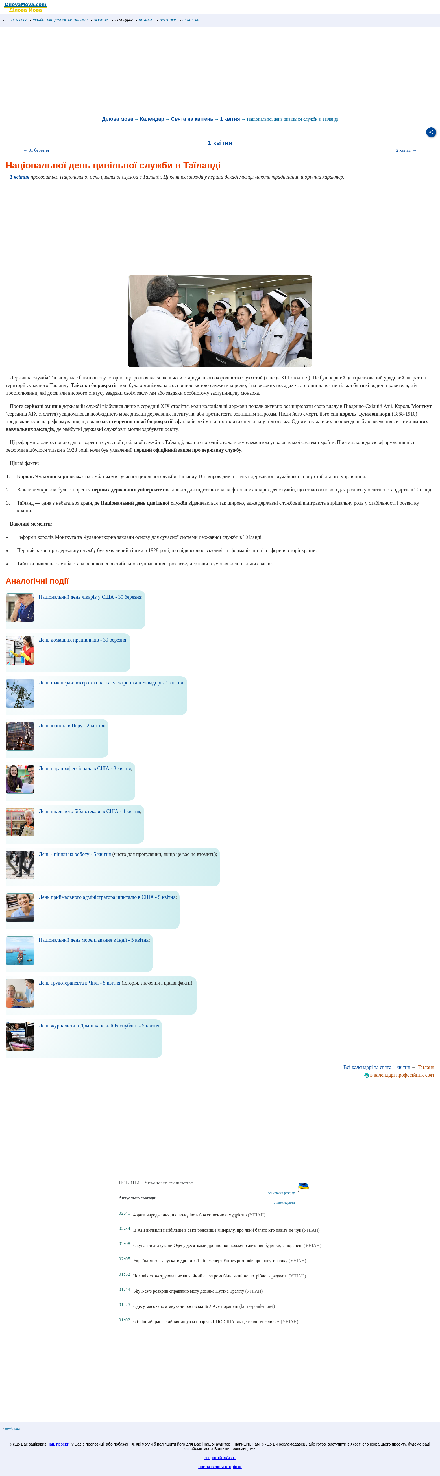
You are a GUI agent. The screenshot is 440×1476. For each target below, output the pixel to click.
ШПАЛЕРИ (189, 20)
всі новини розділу (281, 1193)
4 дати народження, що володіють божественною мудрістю (190, 1215)
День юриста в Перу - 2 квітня (71, 725)
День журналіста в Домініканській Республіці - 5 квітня (99, 1026)
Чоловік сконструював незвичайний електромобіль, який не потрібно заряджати (210, 1275)
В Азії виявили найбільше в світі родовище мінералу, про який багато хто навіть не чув (217, 1230)
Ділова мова (117, 119)
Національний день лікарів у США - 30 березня (90, 597)
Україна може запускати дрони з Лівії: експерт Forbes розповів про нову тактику (210, 1260)
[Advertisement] (169, 71)
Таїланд (426, 1067)
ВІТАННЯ (145, 20)
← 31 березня (36, 150)
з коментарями (284, 1203)
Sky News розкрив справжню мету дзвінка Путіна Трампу (188, 1291)
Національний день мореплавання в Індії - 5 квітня (94, 940)
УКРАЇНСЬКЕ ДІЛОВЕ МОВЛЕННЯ (58, 20)
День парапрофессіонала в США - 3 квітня (85, 768)
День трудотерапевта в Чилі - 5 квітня (79, 983)
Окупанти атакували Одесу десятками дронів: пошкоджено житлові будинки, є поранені (218, 1245)
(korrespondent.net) (257, 1306)
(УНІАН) (256, 1215)
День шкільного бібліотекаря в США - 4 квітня (89, 811)
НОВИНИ (99, 20)
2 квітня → (406, 150)
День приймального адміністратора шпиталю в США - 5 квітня (107, 897)
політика (11, 1429)
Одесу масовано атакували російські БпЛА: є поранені (185, 1306)
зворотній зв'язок (220, 1457)
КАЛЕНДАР (122, 20)
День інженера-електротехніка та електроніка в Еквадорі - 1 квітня (111, 683)
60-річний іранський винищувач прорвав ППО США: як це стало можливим (206, 1321)
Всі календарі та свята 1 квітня (376, 1067)
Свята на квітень (192, 119)
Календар (152, 119)
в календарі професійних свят (399, 1075)
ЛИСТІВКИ (166, 20)
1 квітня (230, 119)
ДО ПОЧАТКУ (14, 20)
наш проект (57, 1444)
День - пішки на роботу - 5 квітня (75, 854)
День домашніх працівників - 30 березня (82, 640)
